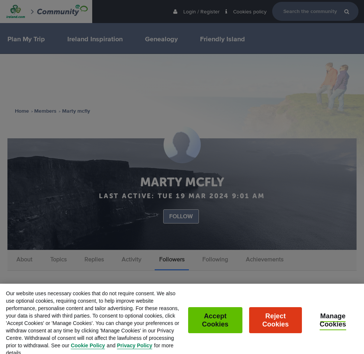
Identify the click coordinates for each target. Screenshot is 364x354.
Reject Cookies (275, 325)
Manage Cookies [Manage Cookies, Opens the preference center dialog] (333, 325)
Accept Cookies (215, 325)
